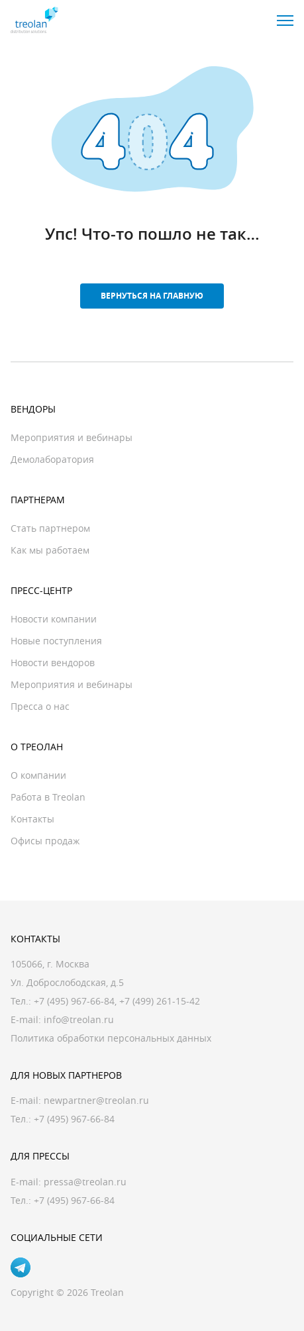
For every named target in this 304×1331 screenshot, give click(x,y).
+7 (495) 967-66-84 (74, 1001)
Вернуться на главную (152, 295)
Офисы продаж (45, 840)
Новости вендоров (53, 662)
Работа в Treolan (48, 797)
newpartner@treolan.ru (96, 1100)
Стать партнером (50, 528)
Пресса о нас (40, 706)
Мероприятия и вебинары (71, 437)
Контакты (32, 819)
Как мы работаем (50, 550)
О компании (38, 775)
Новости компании (54, 619)
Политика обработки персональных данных (111, 1038)
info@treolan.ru (79, 1019)
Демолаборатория (52, 459)
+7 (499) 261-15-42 (159, 1001)
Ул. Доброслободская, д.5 (67, 982)
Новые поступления (56, 640)
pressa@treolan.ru (85, 1181)
